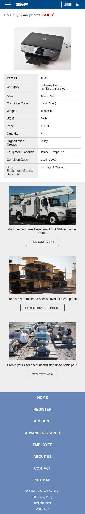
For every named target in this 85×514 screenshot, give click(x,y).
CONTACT (42, 468)
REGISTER (42, 409)
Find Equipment (42, 241)
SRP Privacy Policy (42, 497)
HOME (42, 397)
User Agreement (42, 503)
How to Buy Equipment (42, 308)
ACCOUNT (42, 421)
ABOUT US (42, 456)
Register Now (42, 374)
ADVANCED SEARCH (42, 433)
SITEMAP (42, 480)
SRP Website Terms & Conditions (42, 491)
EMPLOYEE (42, 445)
